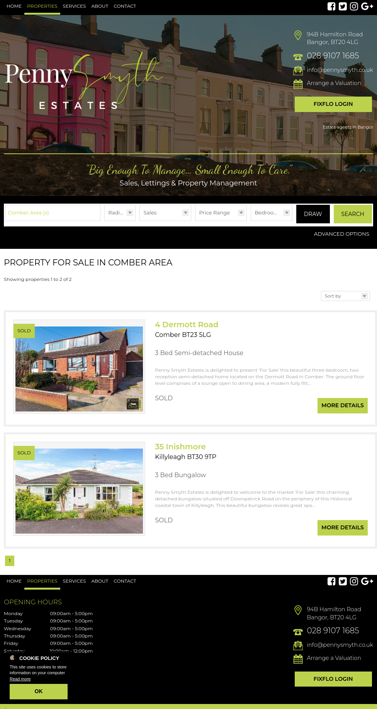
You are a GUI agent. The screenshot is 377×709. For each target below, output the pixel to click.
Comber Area (28, 212)
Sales (149, 212)
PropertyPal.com (341, 702)
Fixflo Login (333, 103)
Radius (117, 212)
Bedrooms (268, 212)
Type (139, 220)
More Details (342, 399)
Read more (20, 679)
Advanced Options (341, 232)
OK (39, 691)
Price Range (214, 212)
